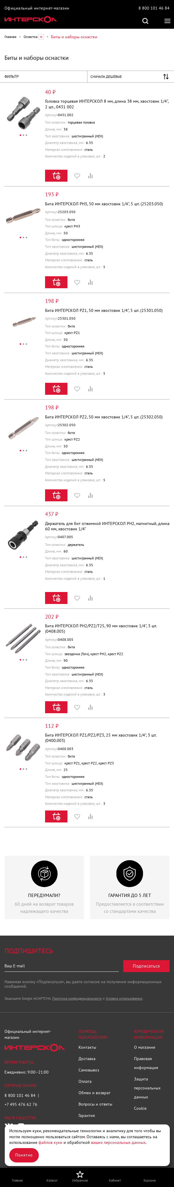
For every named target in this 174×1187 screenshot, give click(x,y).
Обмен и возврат (94, 1092)
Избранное (77, 175)
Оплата (85, 1081)
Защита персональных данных (147, 1088)
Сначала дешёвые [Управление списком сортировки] (106, 76)
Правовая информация (146, 1063)
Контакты (87, 1047)
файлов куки (50, 1142)
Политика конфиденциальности (77, 998)
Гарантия (86, 1115)
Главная (10, 36)
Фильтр (11, 77)
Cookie (140, 1108)
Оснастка (31, 36)
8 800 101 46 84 (154, 8)
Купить (56, 176)
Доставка (87, 1058)
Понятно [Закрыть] (24, 1155)
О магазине (144, 1047)
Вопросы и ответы (95, 1104)
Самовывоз (88, 1070)
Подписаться (146, 966)
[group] (44, 887)
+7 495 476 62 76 (20, 1104)
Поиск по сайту (145, 21)
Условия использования (124, 998)
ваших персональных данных (118, 1142)
